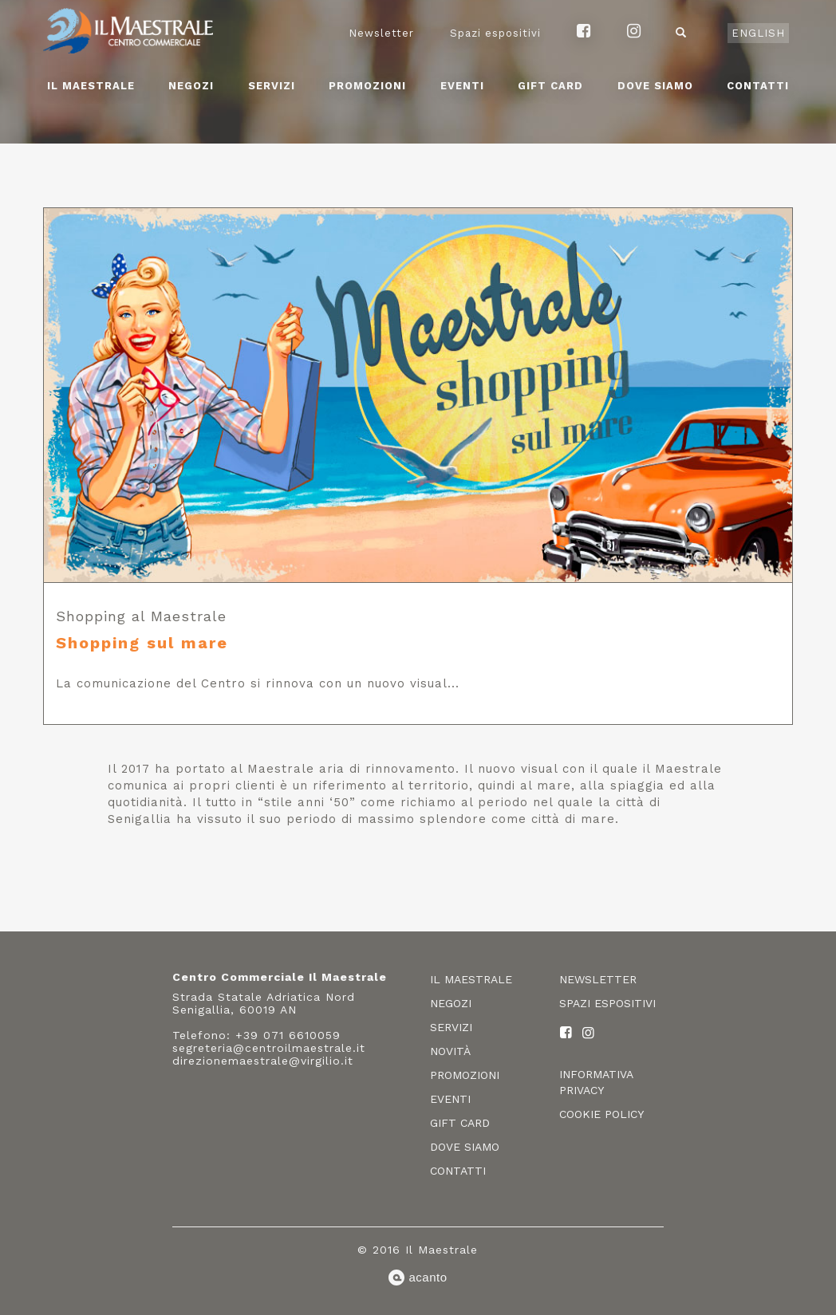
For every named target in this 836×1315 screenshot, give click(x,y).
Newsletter (381, 33)
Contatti (758, 86)
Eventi (462, 86)
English (758, 33)
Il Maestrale (91, 86)
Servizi (271, 86)
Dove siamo (655, 86)
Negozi (191, 86)
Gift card (550, 86)
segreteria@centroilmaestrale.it (268, 1047)
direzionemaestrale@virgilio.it (262, 1060)
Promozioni (367, 86)
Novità (450, 1051)
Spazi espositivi (495, 33)
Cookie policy (601, 1114)
